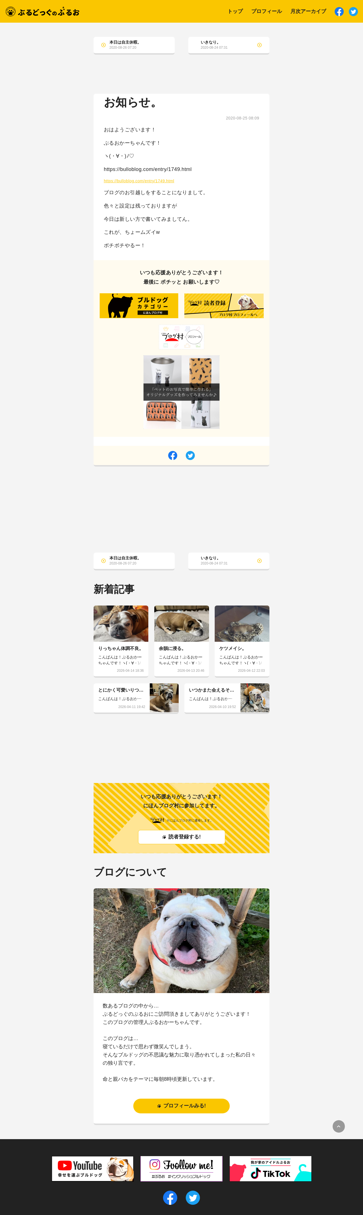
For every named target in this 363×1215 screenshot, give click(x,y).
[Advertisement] (181, 78)
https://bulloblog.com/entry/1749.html (139, 181)
